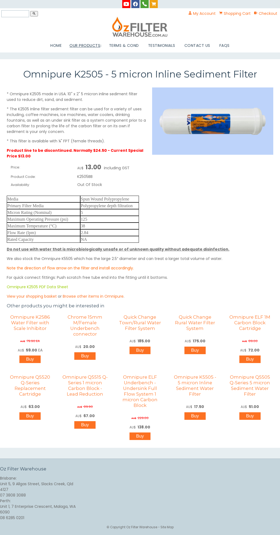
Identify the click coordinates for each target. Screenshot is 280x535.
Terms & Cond (124, 45)
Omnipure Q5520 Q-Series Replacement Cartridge (30, 385)
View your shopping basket (32, 296)
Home (56, 45)
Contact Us (197, 45)
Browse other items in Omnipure (93, 296)
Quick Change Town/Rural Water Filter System (140, 322)
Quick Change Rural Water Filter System (195, 322)
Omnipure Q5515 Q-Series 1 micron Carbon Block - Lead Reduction (85, 385)
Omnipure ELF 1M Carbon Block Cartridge (249, 322)
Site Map (167, 527)
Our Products (84, 45)
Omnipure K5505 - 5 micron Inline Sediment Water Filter (195, 385)
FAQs (224, 45)
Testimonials (161, 45)
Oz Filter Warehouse (142, 527)
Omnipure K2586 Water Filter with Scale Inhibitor (30, 322)
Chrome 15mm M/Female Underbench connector (85, 325)
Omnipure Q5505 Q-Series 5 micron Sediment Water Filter (250, 385)
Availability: (20, 184)
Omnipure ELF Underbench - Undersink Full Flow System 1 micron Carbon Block (140, 391)
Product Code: (23, 176)
